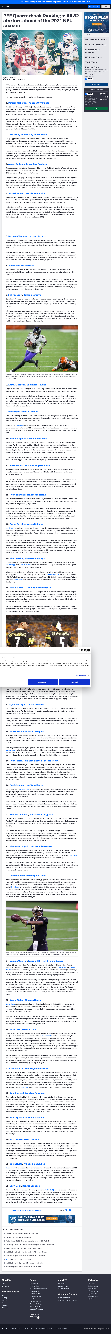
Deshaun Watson (17, 236)
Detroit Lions (29, 1029)
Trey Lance (73, 855)
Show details (91, 675)
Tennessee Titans (36, 495)
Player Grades (34, 1291)
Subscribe (61, 1283)
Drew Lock (15, 1186)
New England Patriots (36, 1068)
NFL (3, 1295)
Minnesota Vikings (34, 558)
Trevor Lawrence (19, 814)
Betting (4, 1298)
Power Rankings (35, 1296)
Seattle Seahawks (35, 193)
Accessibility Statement (44, 1328)
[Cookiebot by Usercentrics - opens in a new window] (91, 650)
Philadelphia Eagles (34, 1164)
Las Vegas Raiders (32, 524)
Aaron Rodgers (16, 164)
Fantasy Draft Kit (35, 1301)
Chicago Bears (32, 1000)
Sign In (106, 6)
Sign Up (97, 108)
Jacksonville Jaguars (41, 814)
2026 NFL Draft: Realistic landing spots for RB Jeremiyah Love (25, 1252)
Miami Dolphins (36, 1117)
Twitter (93, 1283)
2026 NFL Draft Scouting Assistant (17, 1259)
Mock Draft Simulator (37, 1309)
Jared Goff (15, 1029)
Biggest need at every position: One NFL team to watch (22, 1248)
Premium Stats (35, 1294)
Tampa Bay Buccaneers (34, 135)
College (4, 1305)
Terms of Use (28, 1328)
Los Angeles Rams (40, 465)
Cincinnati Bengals (33, 731)
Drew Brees (15, 887)
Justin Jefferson (25, 565)
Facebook (94, 1291)
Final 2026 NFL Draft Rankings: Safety (17, 1237)
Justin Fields (16, 1000)
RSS (93, 1299)
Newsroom (5, 1286)
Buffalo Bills (27, 265)
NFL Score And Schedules (38, 1288)
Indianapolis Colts (36, 876)
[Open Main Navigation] (2, 6)
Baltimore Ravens (36, 385)
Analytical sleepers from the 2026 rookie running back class (24, 1255)
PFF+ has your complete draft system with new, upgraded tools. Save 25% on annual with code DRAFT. (55, 2)
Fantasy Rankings (36, 1304)
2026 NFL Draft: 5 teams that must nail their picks (20, 1233)
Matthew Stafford (19, 465)
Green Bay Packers (36, 164)
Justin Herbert (17, 588)
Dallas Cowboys (32, 295)
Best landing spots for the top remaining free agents (22, 1266)
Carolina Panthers (35, 1093)
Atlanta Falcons (29, 412)
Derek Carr (15, 524)
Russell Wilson (16, 193)
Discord (94, 1294)
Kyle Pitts (20, 425)
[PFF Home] (8, 6)
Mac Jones (24, 1087)
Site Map (4, 1328)
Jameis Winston (18, 961)
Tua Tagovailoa (18, 1117)
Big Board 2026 (35, 1306)
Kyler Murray (16, 704)
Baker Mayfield (18, 438)
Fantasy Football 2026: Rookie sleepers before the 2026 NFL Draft (26, 1241)
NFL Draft (5, 1308)
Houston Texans (36, 236)
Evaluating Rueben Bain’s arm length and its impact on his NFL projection (28, 1244)
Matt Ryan (14, 412)
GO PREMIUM (94, 6)
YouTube (94, 1288)
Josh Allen (14, 265)
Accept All (85, 682)
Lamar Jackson (16, 385)
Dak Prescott (15, 295)
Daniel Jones (17, 785)
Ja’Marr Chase (11, 750)
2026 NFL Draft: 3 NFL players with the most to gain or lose (23, 1263)
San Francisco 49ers (41, 846)
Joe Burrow (16, 731)
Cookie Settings (61, 1328)
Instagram (94, 1286)
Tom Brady (14, 135)
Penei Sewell (46, 1036)
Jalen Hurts (16, 1164)
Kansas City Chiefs (39, 103)
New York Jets (32, 1139)
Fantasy (4, 1300)
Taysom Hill (34, 961)
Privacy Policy (15, 1328)
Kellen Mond (18, 579)
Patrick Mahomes (18, 103)
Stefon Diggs (11, 565)
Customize (55, 682)
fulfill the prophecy (52, 574)
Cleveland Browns (37, 438)
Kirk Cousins (16, 558)
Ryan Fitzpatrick (19, 761)
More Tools (96, 84)
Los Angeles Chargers (38, 588)
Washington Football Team (43, 761)
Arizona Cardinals (34, 704)
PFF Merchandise (64, 1288)
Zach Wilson (16, 1139)
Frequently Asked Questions (67, 1300)
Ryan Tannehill (18, 495)
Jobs (3, 1283)
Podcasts (94, 1296)
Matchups (33, 1299)
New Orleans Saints (52, 961)
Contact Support (64, 1298)
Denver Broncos (31, 1186)
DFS (3, 1303)
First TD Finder (35, 1286)
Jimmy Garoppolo (19, 846)
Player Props (34, 1283)
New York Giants (34, 785)
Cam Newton (16, 1068)
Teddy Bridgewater (52, 1190)
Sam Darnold (17, 1093)
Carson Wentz (17, 876)
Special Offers (63, 1286)
